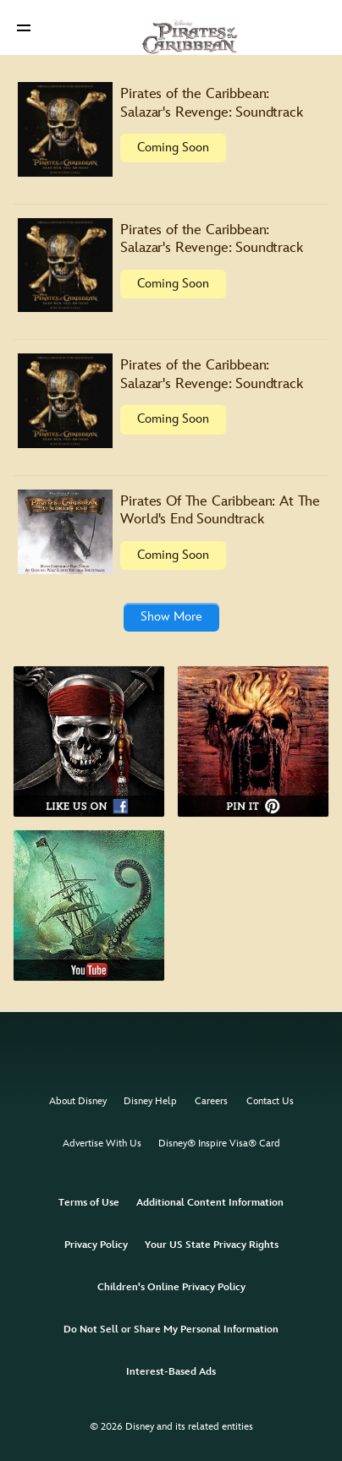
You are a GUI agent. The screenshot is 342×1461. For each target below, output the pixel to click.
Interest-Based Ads (171, 1371)
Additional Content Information (210, 1202)
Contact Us (270, 1101)
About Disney (78, 1101)
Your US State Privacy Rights (212, 1245)
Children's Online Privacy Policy (171, 1287)
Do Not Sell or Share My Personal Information (171, 1329)
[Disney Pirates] (171, 27)
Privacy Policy (96, 1245)
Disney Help (150, 1101)
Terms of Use (88, 1202)
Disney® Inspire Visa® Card (219, 1143)
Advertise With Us (102, 1143)
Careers (211, 1101)
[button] (23, 27)
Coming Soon (173, 148)
